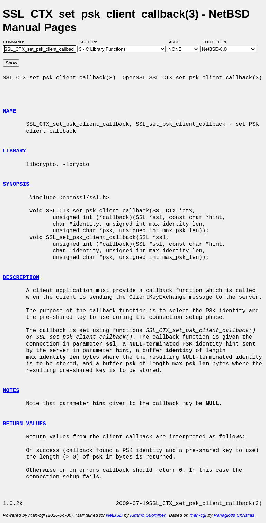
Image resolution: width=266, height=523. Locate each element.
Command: (15, 42)
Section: (90, 42)
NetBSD (114, 515)
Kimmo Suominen (148, 515)
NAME (9, 111)
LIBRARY (14, 151)
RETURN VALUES (24, 424)
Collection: (215, 42)
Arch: (178, 42)
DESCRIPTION (21, 277)
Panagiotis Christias (234, 515)
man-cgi (198, 515)
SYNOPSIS (16, 184)
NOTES (11, 390)
